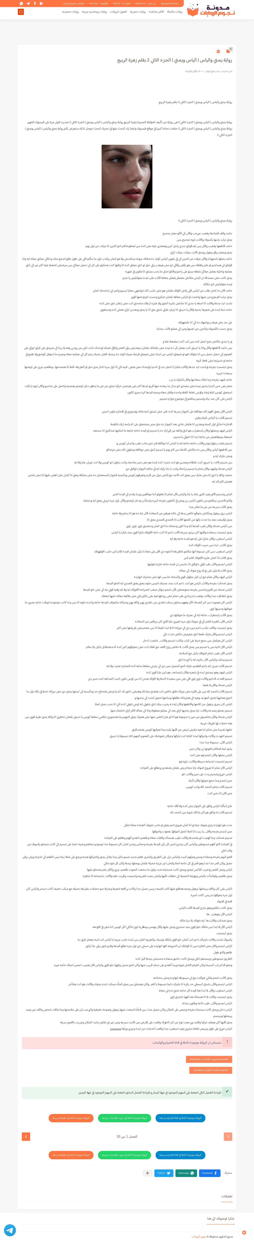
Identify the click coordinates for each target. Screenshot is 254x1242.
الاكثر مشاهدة (156, 13)
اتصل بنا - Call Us (121, 3)
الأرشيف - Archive (98, 3)
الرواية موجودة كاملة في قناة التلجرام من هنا (180, 1118)
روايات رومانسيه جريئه (94, 13)
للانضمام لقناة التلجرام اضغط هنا (210, 1070)
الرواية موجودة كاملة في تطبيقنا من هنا (71, 1118)
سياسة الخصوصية (169, 3)
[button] (209, 1173)
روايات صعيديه (70, 13)
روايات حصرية (138, 13)
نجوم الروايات (199, 1236)
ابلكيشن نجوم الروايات (73, 3)
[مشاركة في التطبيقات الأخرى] (147, 1173)
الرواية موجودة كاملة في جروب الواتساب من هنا (124, 1118)
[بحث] (21, 13)
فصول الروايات (118, 13)
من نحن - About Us (145, 3)
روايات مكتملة (175, 13)
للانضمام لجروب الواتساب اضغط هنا (209, 1059)
